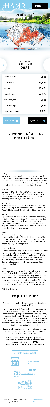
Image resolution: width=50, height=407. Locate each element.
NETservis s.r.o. (39, 402)
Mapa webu (38, 399)
